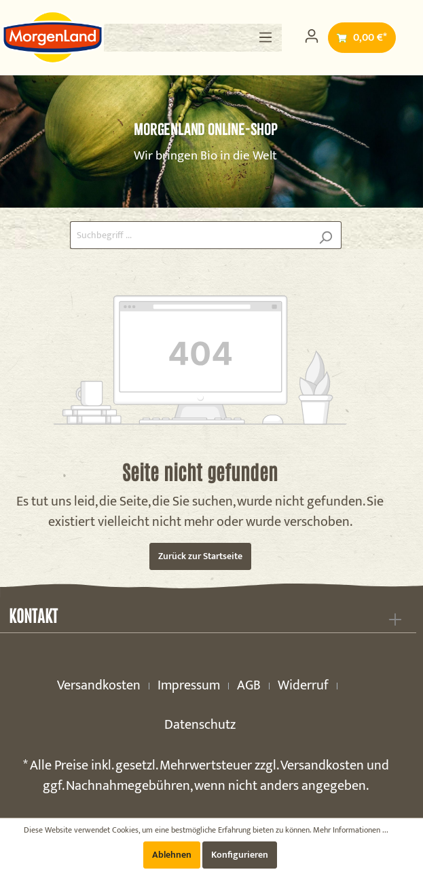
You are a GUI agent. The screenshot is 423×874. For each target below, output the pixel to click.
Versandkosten (99, 685)
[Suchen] (326, 235)
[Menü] (265, 38)
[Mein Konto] (311, 36)
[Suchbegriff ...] (190, 235)
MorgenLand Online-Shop (206, 129)
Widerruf (303, 685)
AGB (249, 685)
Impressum (189, 685)
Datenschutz (200, 724)
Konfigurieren (239, 854)
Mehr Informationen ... (350, 830)
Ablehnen (171, 854)
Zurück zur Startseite (200, 556)
